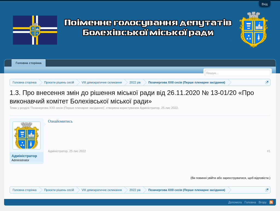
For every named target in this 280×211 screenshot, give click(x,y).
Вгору (263, 202)
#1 (268, 151)
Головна (250, 202)
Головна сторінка (28, 63)
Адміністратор (149, 107)
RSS (271, 202)
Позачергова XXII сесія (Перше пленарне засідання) (67, 107)
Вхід (265, 4)
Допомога (235, 202)
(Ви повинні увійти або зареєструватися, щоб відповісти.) (230, 178)
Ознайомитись (60, 121)
